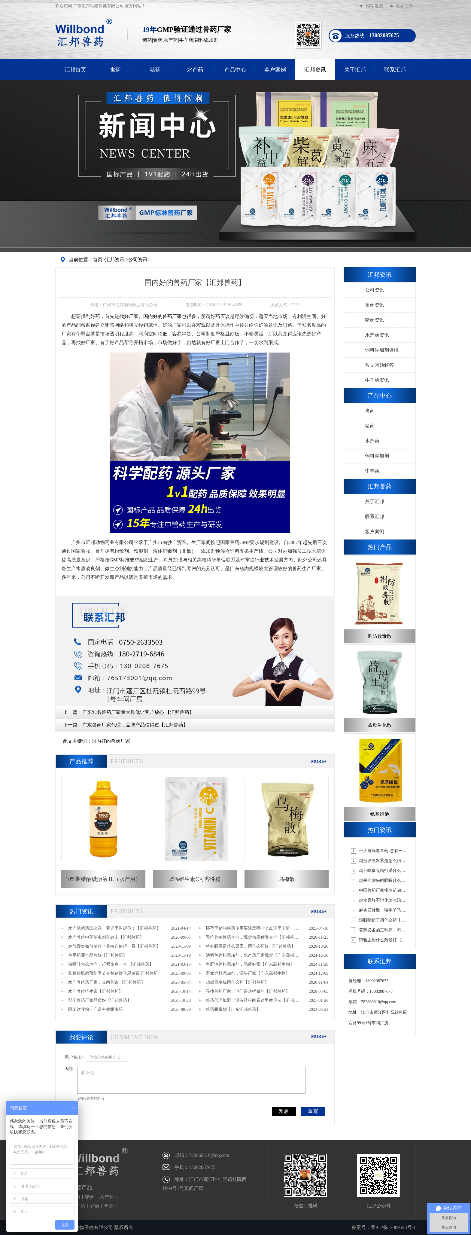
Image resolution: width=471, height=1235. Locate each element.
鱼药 (109, 1206)
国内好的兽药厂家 (111, 741)
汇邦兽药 (380, 486)
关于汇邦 (355, 70)
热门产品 (380, 547)
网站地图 (374, 6)
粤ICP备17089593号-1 (393, 1227)
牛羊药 (372, 470)
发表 (283, 1111)
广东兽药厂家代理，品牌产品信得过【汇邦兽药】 (135, 724)
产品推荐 (81, 761)
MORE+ (319, 761)
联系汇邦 (404, 6)
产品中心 (235, 70)
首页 (97, 259)
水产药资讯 (377, 335)
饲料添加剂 (377, 455)
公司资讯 (137, 259)
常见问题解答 (379, 365)
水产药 (195, 70)
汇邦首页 (75, 70)
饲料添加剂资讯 (382, 350)
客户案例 (275, 70)
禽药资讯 (374, 304)
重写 (313, 1111)
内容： (71, 1069)
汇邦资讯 (315, 70)
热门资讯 (81, 911)
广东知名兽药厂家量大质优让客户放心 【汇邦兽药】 (138, 712)
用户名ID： (75, 1057)
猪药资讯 (374, 320)
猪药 (155, 70)
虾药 (94, 1206)
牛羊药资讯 (377, 380)
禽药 (115, 70)
